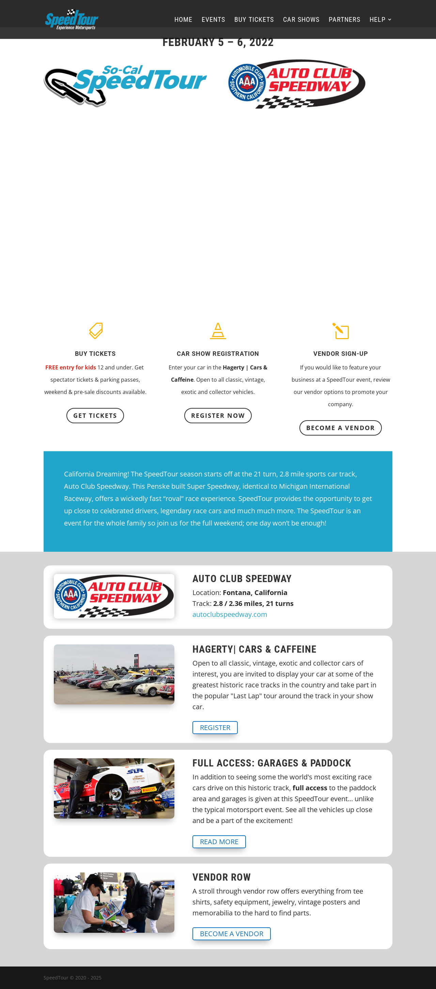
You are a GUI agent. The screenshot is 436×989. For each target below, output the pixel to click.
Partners (344, 20)
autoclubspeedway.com (229, 614)
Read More (219, 841)
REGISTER (215, 727)
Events (213, 20)
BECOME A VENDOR (340, 428)
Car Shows (301, 20)
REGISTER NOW (218, 415)
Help (378, 20)
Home (183, 20)
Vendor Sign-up (340, 353)
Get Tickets (95, 415)
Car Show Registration (218, 353)
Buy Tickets (254, 20)
